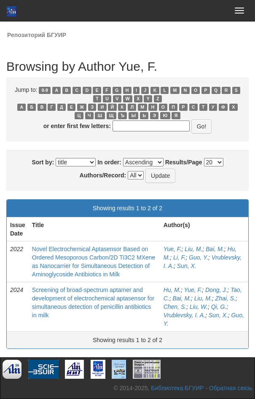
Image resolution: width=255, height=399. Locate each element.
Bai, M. (215, 249)
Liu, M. (193, 249)
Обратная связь (230, 388)
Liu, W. (199, 306)
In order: (109, 162)
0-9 (45, 90)
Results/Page (183, 162)
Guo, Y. (198, 257)
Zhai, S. (225, 298)
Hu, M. (172, 290)
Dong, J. (216, 290)
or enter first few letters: (77, 126)
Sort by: (43, 162)
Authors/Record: (103, 175)
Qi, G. (219, 306)
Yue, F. (173, 249)
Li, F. (179, 257)
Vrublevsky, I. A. (184, 315)
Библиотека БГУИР (177, 388)
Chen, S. (175, 306)
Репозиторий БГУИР (36, 35)
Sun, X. (186, 265)
